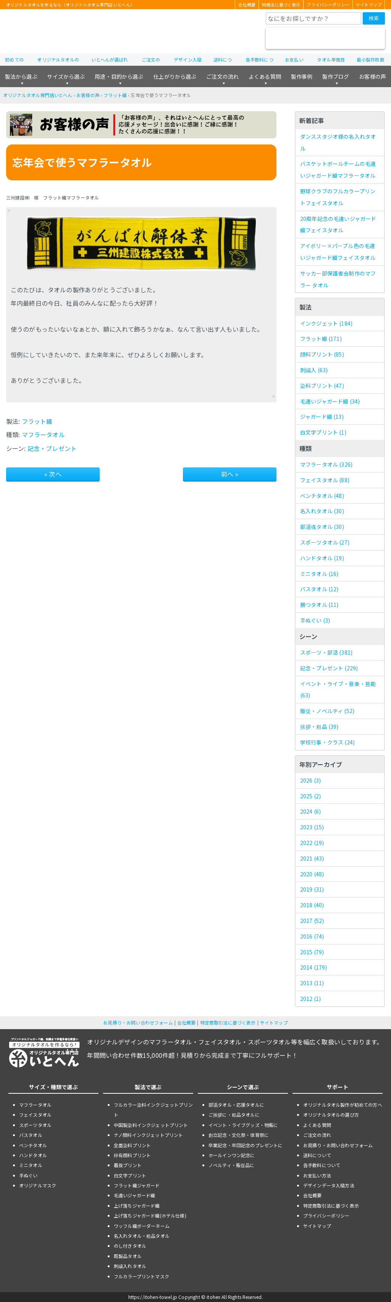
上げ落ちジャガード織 (137, 1205)
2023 (312, 827)
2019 (312, 889)
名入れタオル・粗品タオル (142, 1235)
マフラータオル (43, 434)
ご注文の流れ (222, 76)
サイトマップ (368, 5)
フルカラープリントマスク (141, 1276)
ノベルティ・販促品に (231, 1165)
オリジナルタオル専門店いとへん (37, 95)
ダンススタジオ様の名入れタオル (338, 142)
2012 (310, 998)
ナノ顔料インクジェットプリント (148, 1135)
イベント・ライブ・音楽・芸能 (338, 689)
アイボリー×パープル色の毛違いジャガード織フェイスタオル (337, 251)
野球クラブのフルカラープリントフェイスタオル (337, 197)
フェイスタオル (324, 480)
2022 (312, 842)
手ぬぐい (315, 620)
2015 (312, 952)
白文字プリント (323, 432)
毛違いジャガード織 (330, 401)
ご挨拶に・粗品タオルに (234, 1114)
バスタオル (319, 589)
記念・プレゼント (52, 448)
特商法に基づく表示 (281, 5)
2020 (312, 874)
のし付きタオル (130, 1245)
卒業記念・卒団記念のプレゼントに (245, 1145)
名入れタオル (322, 511)
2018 (312, 905)
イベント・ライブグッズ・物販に (243, 1125)
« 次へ (52, 473)
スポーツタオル (324, 542)
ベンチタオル (322, 495)
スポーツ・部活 (326, 652)
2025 (310, 796)
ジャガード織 (322, 416)
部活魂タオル (322, 526)
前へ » (229, 473)
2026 (310, 780)
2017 (312, 920)
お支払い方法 (317, 1175)
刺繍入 (314, 370)
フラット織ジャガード (137, 1185)
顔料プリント (322, 354)
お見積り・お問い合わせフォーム (138, 1022)
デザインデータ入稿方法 (328, 1185)
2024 (310, 811)
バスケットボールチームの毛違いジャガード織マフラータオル (338, 169)
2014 (313, 967)
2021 (312, 858)
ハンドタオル (322, 558)
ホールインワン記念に (231, 1155)
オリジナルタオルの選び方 (331, 1114)
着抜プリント (128, 1165)
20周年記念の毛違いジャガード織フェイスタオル (338, 224)
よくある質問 (265, 76)
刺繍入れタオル (130, 1266)
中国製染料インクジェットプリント (151, 1125)
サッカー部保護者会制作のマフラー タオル (338, 279)
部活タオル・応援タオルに (236, 1104)
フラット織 (115, 95)
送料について (317, 1155)
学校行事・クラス (327, 742)
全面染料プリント (132, 1145)
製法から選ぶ (21, 76)
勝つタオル (319, 604)
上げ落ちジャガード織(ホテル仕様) (150, 1215)
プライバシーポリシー (328, 5)
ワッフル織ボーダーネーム (142, 1226)
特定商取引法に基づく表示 (228, 1022)
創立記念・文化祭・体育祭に (238, 1135)
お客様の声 (372, 76)
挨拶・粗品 (319, 726)
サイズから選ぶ (66, 76)
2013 (312, 983)
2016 (312, 936)
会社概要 (246, 5)
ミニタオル (319, 573)
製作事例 (302, 76)
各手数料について (321, 1165)
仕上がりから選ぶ (174, 76)
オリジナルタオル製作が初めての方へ (342, 1104)
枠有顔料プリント (132, 1155)
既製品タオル (128, 1256)
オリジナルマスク (37, 1185)
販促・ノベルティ (327, 711)
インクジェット (326, 323)
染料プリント (322, 385)
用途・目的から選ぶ (119, 76)
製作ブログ (335, 76)
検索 (374, 18)
